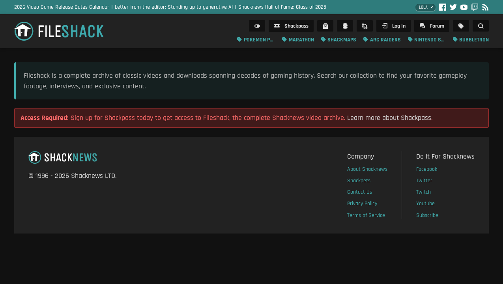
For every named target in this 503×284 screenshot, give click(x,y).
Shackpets (358, 180)
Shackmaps (341, 39)
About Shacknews (367, 169)
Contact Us (359, 192)
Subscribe (427, 215)
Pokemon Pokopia (259, 39)
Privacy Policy (362, 203)
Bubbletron (474, 39)
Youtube (425, 203)
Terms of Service (366, 215)
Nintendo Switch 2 (430, 39)
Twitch (423, 192)
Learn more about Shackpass (389, 117)
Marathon (301, 39)
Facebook (426, 169)
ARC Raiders (385, 39)
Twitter (424, 180)
